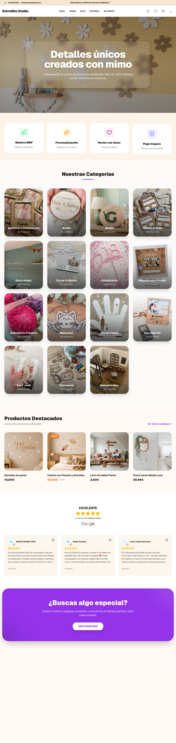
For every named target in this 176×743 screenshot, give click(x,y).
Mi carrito (109, 11)
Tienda (72, 11)
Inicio (62, 11)
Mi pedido (94, 11)
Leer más (12, 569)
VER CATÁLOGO (88, 626)
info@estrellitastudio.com (31, 3)
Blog (82, 11)
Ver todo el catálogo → (160, 423)
